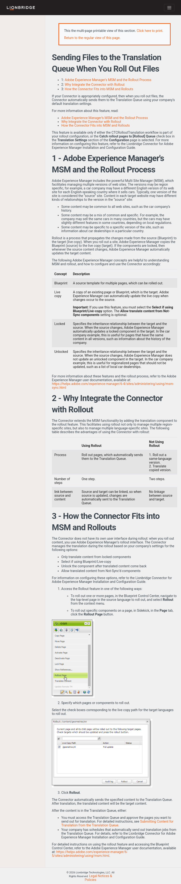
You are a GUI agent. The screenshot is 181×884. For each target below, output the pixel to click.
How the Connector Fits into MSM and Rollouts (99, 89)
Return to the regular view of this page (91, 38)
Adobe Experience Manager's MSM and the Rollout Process (108, 80)
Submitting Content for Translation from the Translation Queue (117, 823)
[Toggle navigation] (169, 7)
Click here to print (149, 31)
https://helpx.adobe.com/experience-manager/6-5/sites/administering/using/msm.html (90, 854)
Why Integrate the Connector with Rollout (95, 84)
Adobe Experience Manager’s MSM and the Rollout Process (104, 118)
